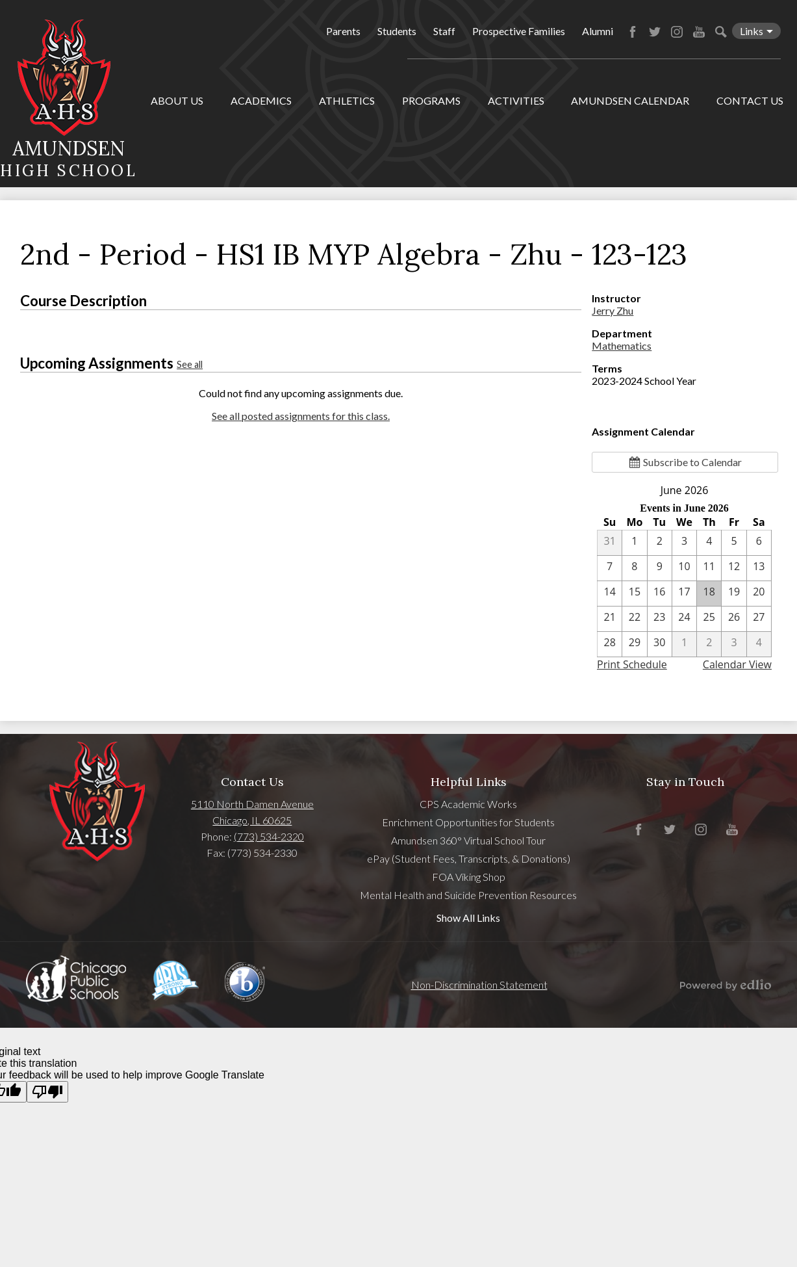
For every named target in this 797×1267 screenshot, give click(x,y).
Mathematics (622, 345)
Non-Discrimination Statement (479, 984)
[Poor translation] (47, 1092)
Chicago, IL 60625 (252, 820)
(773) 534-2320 (269, 836)
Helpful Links (469, 781)
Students (396, 31)
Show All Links (468, 917)
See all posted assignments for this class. (301, 416)
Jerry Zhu (612, 310)
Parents (343, 31)
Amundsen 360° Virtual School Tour (468, 840)
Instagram (677, 32)
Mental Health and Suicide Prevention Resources (468, 895)
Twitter (655, 32)
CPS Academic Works (468, 804)
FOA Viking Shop (468, 876)
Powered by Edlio (725, 984)
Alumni (597, 31)
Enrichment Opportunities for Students (468, 822)
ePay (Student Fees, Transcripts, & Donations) (468, 858)
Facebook (633, 32)
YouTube (699, 32)
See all (190, 364)
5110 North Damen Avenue (252, 804)
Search (721, 32)
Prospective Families (518, 31)
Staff (444, 31)
